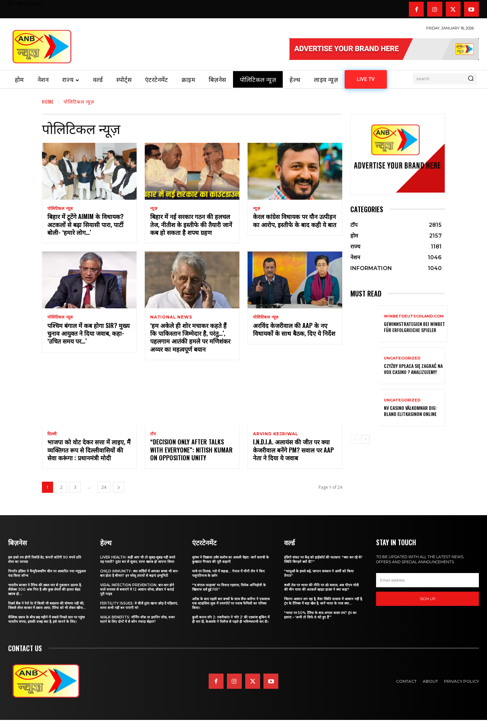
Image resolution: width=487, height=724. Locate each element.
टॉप (153, 437)
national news (171, 318)
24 (103, 491)
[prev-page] (354, 439)
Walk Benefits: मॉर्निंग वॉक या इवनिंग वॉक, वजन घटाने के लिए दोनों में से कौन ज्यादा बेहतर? (137, 623)
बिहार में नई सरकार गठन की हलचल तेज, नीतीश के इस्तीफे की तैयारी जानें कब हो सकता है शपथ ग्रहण (191, 225)
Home (48, 101)
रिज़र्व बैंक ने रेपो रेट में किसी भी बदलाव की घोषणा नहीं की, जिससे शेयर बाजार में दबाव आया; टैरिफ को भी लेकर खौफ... (47, 609)
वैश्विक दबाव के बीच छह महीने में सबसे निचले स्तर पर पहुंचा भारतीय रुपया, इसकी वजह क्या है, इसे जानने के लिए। (46, 623)
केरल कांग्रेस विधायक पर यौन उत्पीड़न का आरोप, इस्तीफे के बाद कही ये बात (294, 221)
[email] (427, 584)
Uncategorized (402, 358)
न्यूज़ (153, 208)
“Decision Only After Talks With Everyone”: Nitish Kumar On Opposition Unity (191, 453)
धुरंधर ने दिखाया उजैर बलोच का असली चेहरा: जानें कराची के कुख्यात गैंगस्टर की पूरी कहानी (230, 563)
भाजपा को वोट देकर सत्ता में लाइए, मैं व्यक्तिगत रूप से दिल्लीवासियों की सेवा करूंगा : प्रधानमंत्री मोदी (89, 453)
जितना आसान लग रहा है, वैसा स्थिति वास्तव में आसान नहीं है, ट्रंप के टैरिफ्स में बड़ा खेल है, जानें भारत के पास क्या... (323, 605)
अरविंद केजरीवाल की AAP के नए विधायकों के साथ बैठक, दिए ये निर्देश (294, 331)
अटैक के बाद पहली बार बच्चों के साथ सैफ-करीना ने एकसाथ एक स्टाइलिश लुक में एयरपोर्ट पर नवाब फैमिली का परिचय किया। (231, 607)
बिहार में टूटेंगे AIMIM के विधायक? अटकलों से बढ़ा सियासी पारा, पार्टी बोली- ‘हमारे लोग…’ (85, 225)
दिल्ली (51, 437)
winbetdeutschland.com (414, 316)
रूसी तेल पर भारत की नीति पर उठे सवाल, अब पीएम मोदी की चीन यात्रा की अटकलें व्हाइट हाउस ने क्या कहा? (321, 591)
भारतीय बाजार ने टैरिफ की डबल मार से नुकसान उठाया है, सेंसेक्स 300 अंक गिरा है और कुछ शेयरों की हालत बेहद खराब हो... (45, 593)
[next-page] (118, 491)
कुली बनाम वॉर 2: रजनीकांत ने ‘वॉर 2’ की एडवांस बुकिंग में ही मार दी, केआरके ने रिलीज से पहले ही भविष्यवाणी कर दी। (231, 623)
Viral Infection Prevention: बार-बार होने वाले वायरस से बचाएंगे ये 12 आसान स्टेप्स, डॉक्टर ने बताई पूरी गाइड (137, 593)
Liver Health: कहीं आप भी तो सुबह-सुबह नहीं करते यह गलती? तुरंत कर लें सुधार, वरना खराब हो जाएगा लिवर (137, 563)
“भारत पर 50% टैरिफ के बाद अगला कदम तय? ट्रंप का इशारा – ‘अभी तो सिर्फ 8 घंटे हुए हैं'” (320, 619)
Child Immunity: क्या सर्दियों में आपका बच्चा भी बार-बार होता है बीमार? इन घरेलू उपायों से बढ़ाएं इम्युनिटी (139, 577)
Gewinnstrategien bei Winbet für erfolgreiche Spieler (414, 326)
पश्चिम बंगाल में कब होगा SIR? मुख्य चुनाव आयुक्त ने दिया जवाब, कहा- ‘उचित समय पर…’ (88, 335)
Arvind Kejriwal (275, 437)
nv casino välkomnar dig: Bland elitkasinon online (410, 410)
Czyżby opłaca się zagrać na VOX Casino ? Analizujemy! (413, 368)
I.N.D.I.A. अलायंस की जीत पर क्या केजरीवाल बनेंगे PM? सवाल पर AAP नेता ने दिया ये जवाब (293, 453)
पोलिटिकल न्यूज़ (60, 208)
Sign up (428, 602)
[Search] (470, 78)
